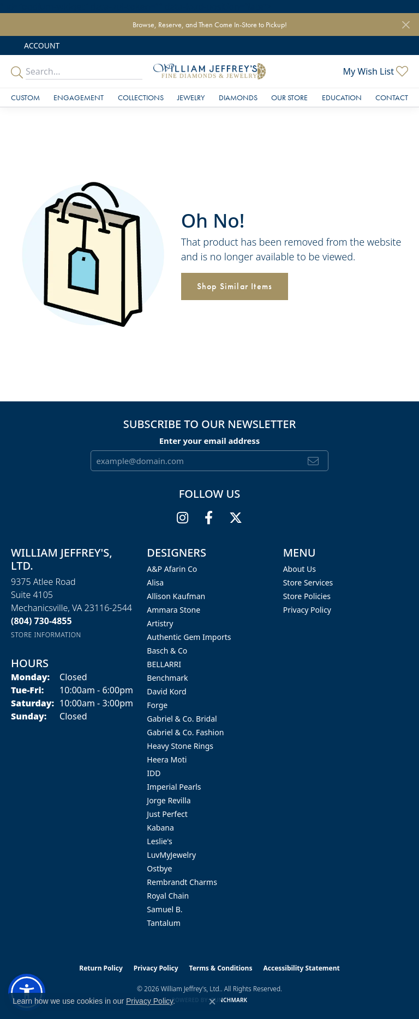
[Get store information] (46, 634)
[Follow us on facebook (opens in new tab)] (208, 517)
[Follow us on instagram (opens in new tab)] (182, 517)
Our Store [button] (289, 97)
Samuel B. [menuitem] (164, 909)
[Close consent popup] (212, 1001)
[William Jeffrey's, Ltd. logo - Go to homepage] (209, 71)
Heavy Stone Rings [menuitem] (180, 746)
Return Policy (101, 968)
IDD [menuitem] (153, 773)
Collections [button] (141, 97)
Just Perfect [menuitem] (167, 814)
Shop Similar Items (235, 286)
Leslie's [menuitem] (159, 841)
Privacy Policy (307, 610)
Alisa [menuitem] (155, 582)
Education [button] (342, 97)
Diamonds (238, 97)
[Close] (405, 25)
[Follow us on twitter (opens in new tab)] (236, 517)
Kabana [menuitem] (160, 827)
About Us (299, 569)
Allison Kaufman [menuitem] (176, 596)
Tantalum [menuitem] (163, 923)
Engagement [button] (78, 97)
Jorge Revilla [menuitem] (168, 800)
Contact (391, 97)
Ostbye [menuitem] (159, 868)
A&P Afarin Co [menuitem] (172, 569)
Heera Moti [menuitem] (167, 759)
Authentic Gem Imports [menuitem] (189, 637)
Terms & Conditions (221, 968)
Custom (25, 97)
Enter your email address (209, 440)
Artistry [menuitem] (160, 623)
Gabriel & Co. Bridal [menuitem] (182, 718)
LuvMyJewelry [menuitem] (171, 855)
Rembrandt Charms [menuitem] (182, 882)
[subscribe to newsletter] (313, 461)
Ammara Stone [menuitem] (173, 610)
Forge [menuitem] (157, 705)
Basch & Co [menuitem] (167, 650)
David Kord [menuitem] (166, 691)
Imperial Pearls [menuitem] (174, 787)
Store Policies (307, 596)
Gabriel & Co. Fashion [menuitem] (185, 732)
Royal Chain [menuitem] (168, 895)
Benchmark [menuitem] (167, 678)
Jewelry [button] (191, 97)
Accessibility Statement (301, 968)
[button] (40, 45)
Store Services (308, 582)
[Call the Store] (41, 621)
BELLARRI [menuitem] (164, 664)
